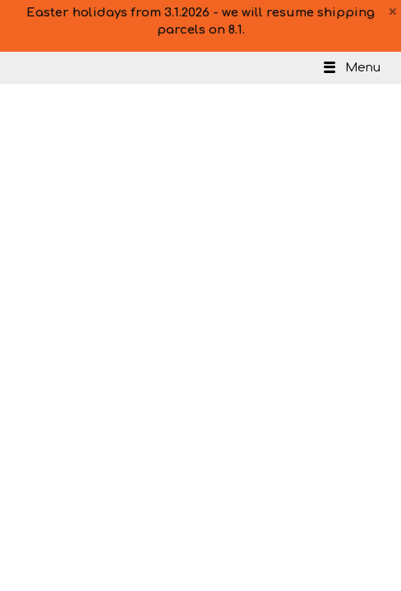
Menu (350, 68)
